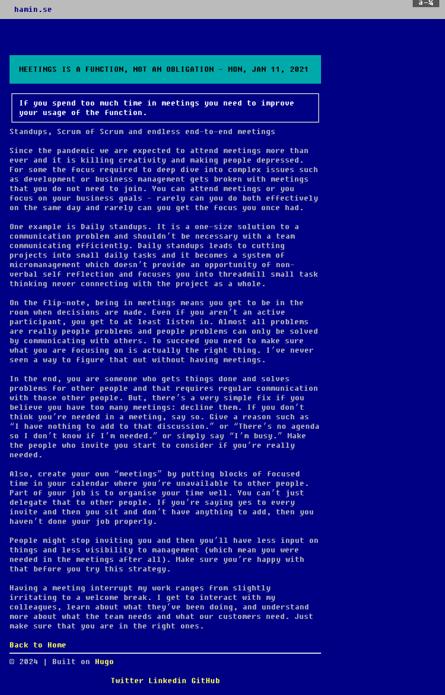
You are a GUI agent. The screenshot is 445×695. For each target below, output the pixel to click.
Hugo (104, 661)
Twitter (127, 680)
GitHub (205, 680)
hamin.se (33, 9)
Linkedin (168, 680)
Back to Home (37, 645)
